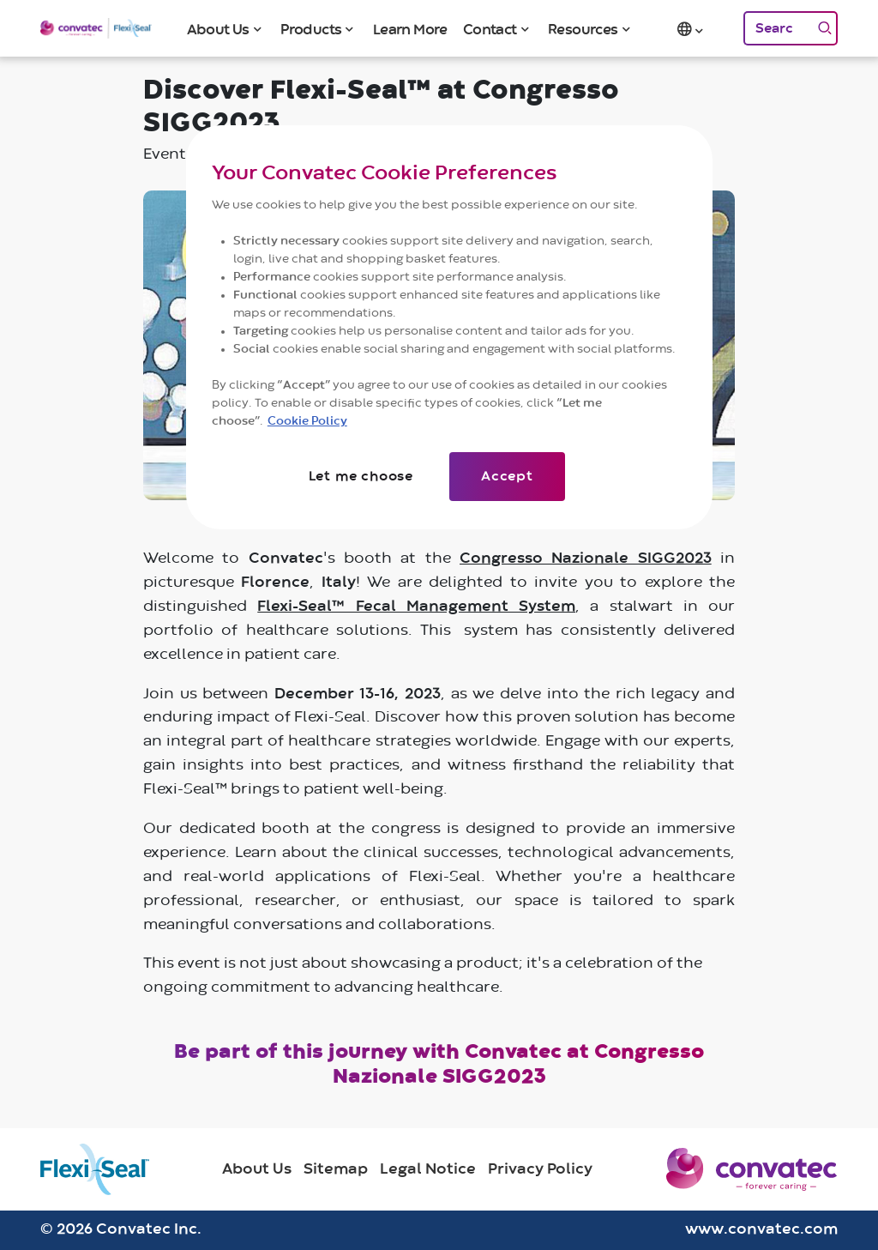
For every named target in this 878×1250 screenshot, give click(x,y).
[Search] (777, 28)
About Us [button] (218, 29)
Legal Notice (428, 1169)
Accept (507, 476)
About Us (257, 1169)
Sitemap (336, 1169)
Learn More (410, 29)
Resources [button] (583, 29)
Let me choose (361, 476)
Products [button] (310, 29)
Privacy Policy (540, 1169)
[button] (692, 28)
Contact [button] (490, 29)
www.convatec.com (761, 1229)
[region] (449, 327)
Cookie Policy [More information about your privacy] (307, 421)
